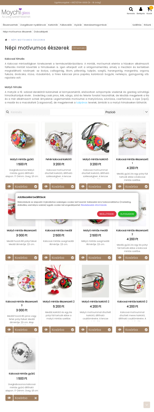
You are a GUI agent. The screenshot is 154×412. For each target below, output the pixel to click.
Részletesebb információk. (94, 205)
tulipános (82, 102)
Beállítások (107, 214)
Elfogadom (127, 214)
